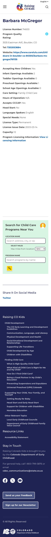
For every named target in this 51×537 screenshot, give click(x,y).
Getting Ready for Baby (18, 399)
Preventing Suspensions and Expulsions (27, 384)
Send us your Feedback (18, 495)
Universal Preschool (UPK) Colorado (24, 387)
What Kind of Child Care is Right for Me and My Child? (26, 369)
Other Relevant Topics (16, 416)
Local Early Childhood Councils (22, 420)
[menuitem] (38, 1)
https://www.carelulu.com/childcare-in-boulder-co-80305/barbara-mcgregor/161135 (25, 56)
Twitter (7, 298)
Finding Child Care (14, 360)
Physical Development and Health (24, 337)
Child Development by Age (20, 351)
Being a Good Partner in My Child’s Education (24, 379)
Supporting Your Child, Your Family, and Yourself (25, 394)
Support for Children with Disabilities (25, 406)
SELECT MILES (17, 246)
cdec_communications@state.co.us (23, 470)
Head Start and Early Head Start (23, 403)
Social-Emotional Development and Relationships (24, 342)
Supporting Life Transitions (20, 347)
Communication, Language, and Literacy (27, 333)
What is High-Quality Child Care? (23, 364)
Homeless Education (17, 410)
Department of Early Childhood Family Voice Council (26, 425)
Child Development (14, 323)
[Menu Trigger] (5, 7)
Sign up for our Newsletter (20, 505)
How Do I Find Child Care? (20, 374)
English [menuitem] (43, 2)
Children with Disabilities (19, 355)
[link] (7, 298)
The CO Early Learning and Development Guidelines (27, 328)
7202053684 (14, 47)
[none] (38, 1)
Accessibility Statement (16, 437)
